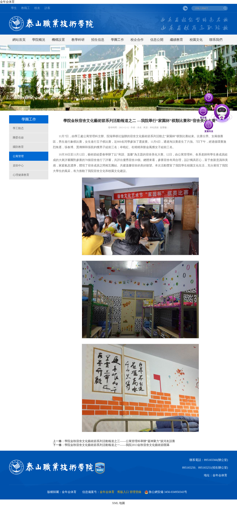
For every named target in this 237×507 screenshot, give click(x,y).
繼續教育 (176, 40)
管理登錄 (135, 491)
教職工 (25, 8)
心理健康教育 (21, 174)
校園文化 (196, 40)
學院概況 (38, 40)
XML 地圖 (118, 503)
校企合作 (137, 40)
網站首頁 (19, 40)
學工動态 (18, 128)
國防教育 (18, 146)
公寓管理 (18, 156)
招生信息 (97, 40)
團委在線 (18, 137)
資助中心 (18, 165)
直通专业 (208, 124)
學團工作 (117, 40)
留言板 (203, 111)
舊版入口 (123, 491)
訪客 (47, 8)
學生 (14, 8)
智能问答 (208, 97)
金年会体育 (7, 1)
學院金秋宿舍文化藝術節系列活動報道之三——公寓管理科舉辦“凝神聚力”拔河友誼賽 (120, 441)
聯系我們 (215, 40)
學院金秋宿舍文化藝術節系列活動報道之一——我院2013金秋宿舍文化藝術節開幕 (117, 444)
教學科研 (78, 40)
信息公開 (156, 40)
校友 (37, 8)
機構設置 (58, 40)
